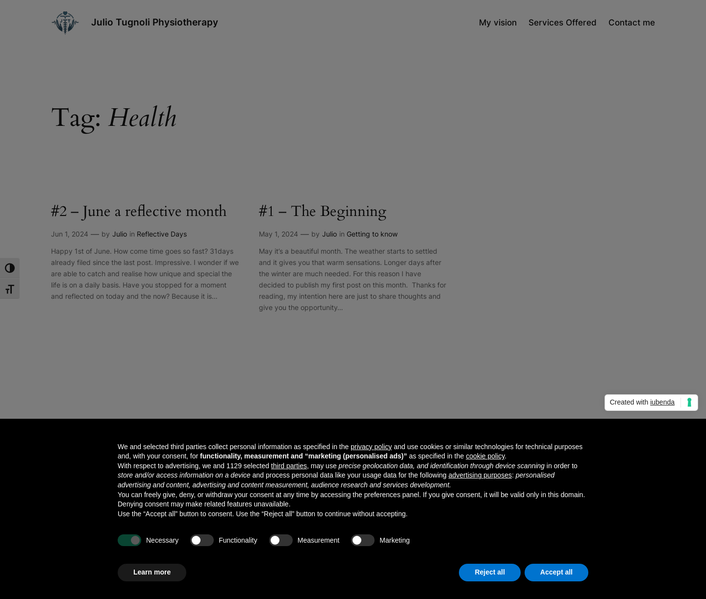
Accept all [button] (556, 572)
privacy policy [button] (371, 447)
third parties (289, 466)
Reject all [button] (489, 572)
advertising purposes (480, 475)
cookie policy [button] (485, 456)
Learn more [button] (152, 572)
